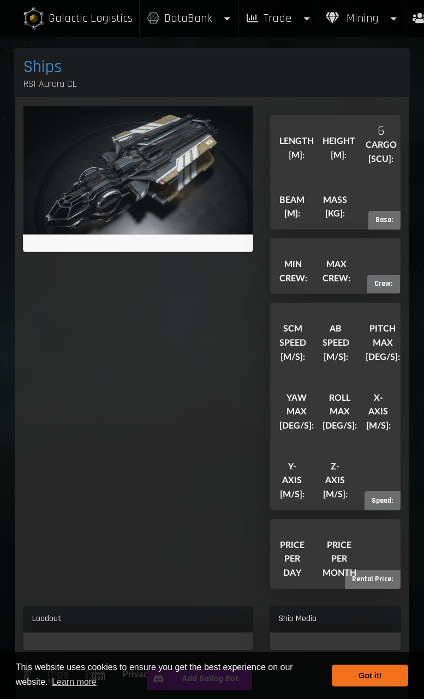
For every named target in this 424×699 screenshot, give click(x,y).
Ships (42, 67)
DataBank (188, 18)
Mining (361, 18)
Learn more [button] (74, 681)
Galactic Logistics (77, 19)
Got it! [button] (370, 675)
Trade (278, 18)
